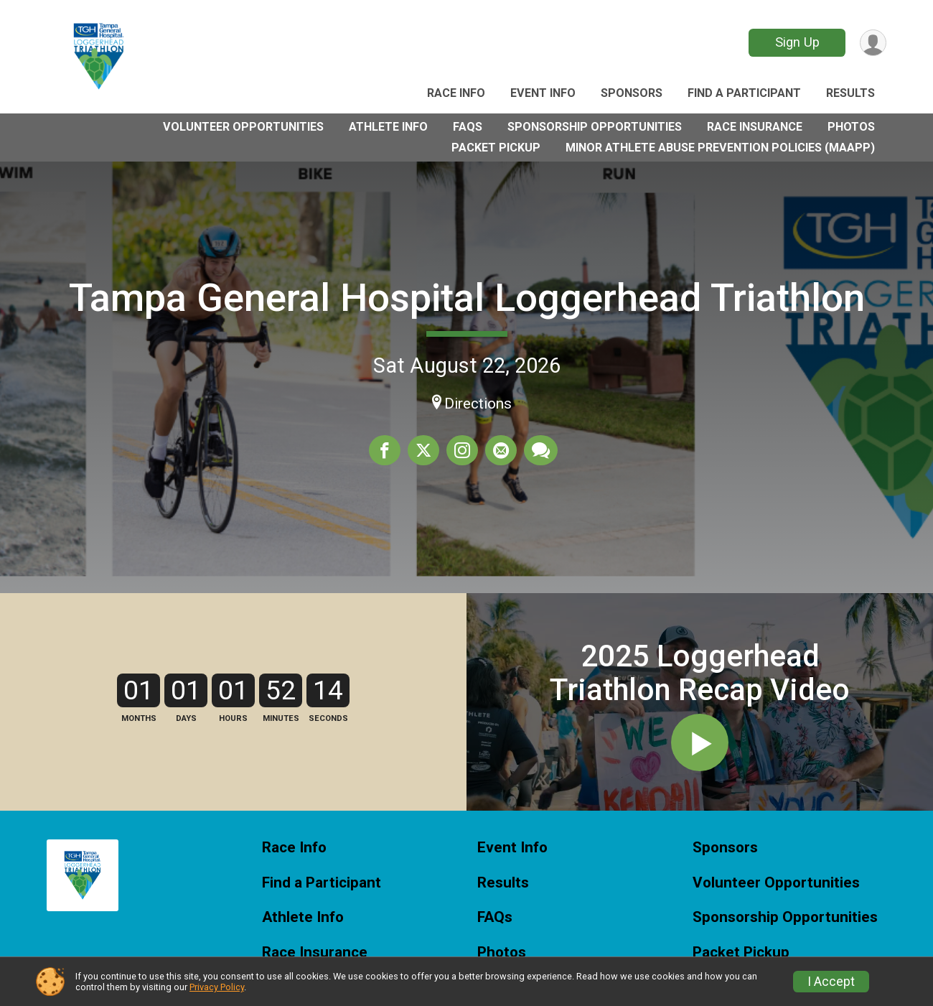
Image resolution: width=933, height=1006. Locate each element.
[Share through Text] (541, 450)
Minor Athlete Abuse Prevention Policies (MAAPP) (720, 147)
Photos (851, 127)
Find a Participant (744, 93)
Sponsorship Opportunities (594, 127)
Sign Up (797, 42)
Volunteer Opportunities (243, 127)
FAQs (467, 127)
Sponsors (631, 93)
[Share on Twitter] (423, 450)
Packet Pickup (495, 147)
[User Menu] (873, 42)
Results (850, 93)
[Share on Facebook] (384, 450)
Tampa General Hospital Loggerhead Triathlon (467, 297)
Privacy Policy (216, 987)
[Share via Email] (501, 450)
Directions (478, 403)
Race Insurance (754, 127)
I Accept (831, 981)
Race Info (456, 93)
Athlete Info (388, 127)
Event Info (543, 93)
